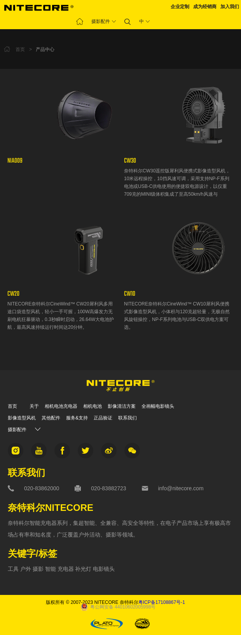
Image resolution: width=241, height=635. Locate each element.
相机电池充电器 (61, 406)
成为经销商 (205, 6)
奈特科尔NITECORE (50, 508)
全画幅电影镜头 (157, 406)
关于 (34, 406)
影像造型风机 (22, 418)
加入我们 (229, 6)
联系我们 (127, 418)
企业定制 (180, 6)
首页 (12, 406)
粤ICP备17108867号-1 (161, 602)
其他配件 (51, 418)
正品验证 (103, 418)
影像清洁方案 (122, 406)
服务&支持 (77, 418)
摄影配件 (100, 21)
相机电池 (92, 406)
